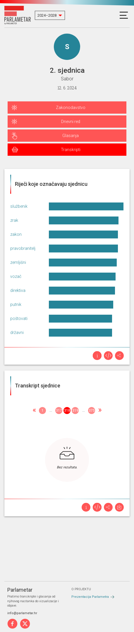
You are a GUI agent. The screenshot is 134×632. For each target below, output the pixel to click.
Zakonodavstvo (70, 107)
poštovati (19, 318)
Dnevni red (70, 121)
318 (67, 410)
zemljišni (18, 262)
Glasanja (70, 135)
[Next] (99, 410)
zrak (14, 220)
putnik (15, 304)
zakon (16, 234)
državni (17, 332)
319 (75, 410)
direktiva (17, 290)
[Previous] (34, 410)
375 (92, 410)
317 (59, 410)
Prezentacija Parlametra (90, 597)
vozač (15, 276)
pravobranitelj (22, 248)
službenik (19, 206)
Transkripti (70, 149)
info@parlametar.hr (22, 613)
